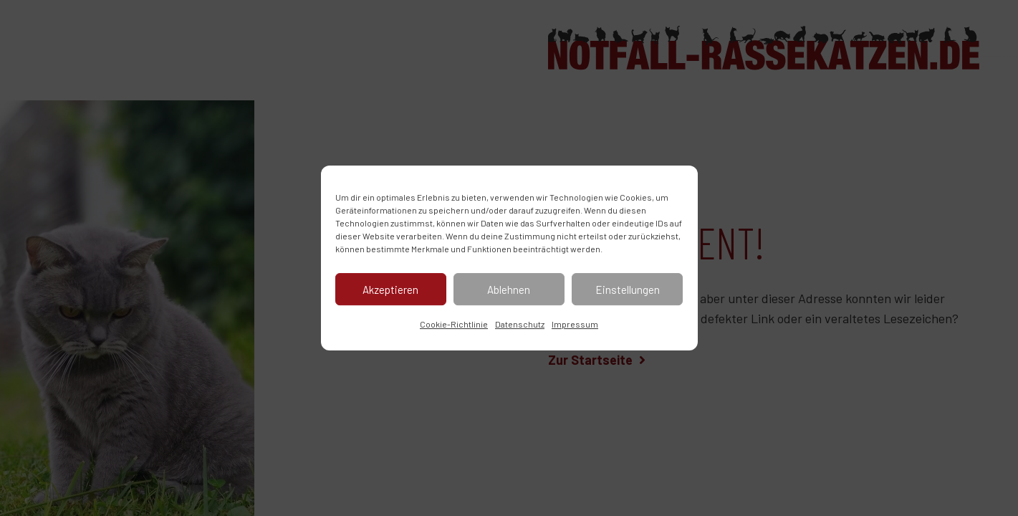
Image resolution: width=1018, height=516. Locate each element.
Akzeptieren (390, 289)
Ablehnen (508, 289)
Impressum (575, 324)
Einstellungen (627, 289)
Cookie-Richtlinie (454, 324)
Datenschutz (519, 324)
